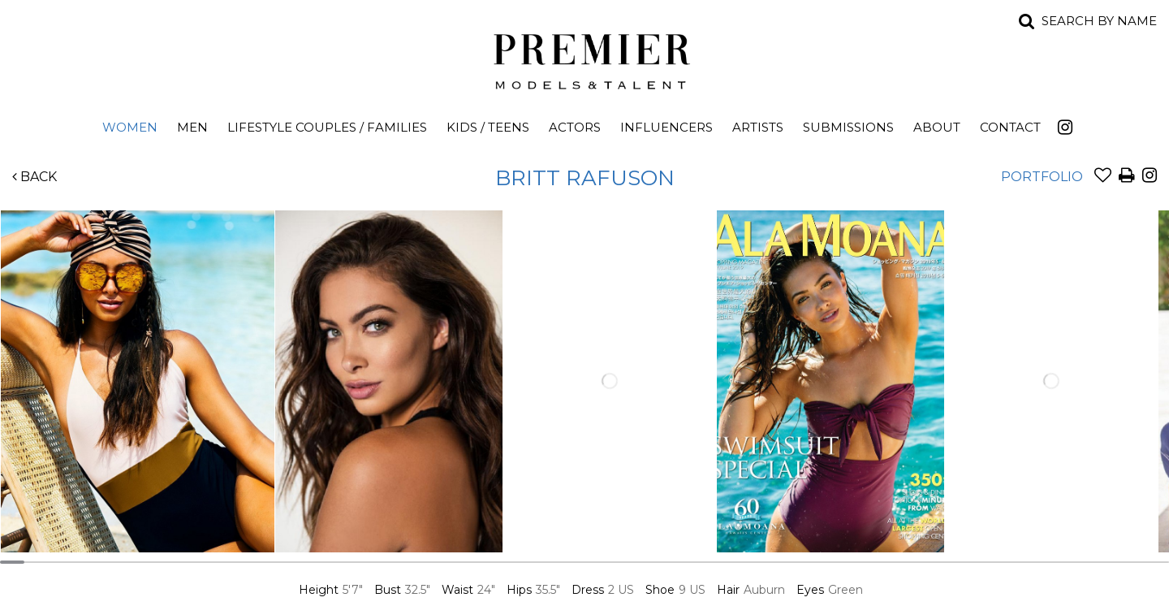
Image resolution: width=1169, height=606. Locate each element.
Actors (575, 127)
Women (129, 127)
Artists (757, 127)
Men (192, 127)
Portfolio (1042, 176)
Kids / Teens (487, 127)
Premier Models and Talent (584, 58)
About (936, 127)
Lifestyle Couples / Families (327, 127)
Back (34, 176)
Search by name (1099, 20)
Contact (1010, 127)
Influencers (666, 127)
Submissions (848, 127)
